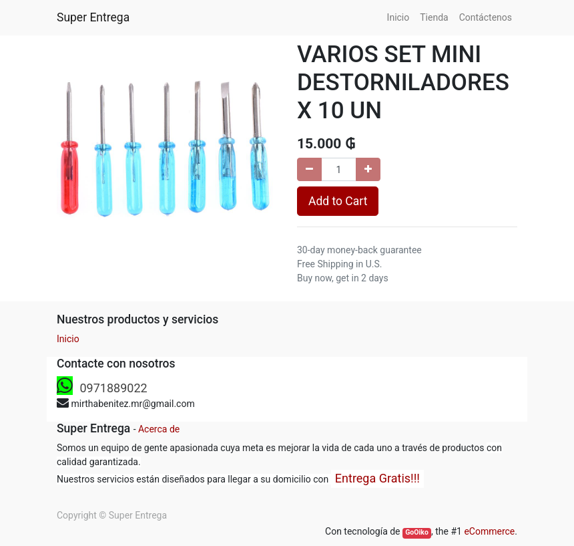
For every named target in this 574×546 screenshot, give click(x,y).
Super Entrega (93, 17)
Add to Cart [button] (337, 201)
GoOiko (416, 532)
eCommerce (489, 531)
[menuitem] (398, 17)
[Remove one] (309, 169)
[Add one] (368, 169)
